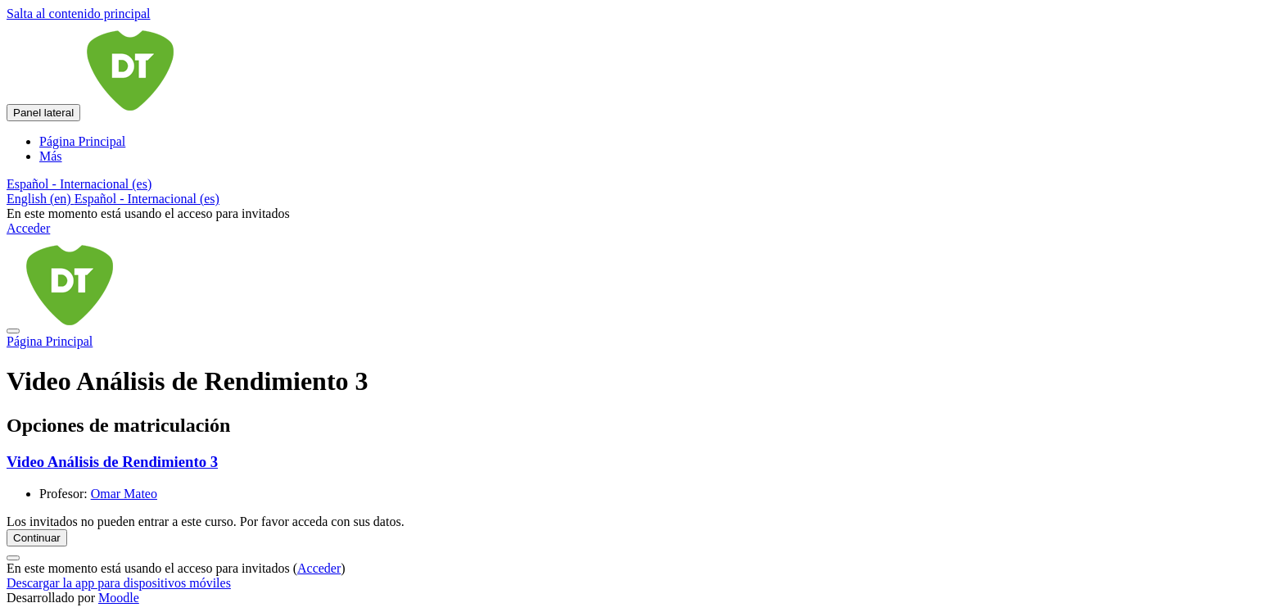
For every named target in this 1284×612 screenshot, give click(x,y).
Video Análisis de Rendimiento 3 (112, 461)
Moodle (118, 598)
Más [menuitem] (50, 156)
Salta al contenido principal (79, 13)
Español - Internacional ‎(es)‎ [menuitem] (147, 199)
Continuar (37, 538)
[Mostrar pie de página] (13, 557)
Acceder (28, 228)
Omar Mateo (124, 494)
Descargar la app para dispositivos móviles (119, 583)
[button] (79, 184)
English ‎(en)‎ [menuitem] (41, 199)
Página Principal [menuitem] (82, 141)
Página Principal (50, 341)
